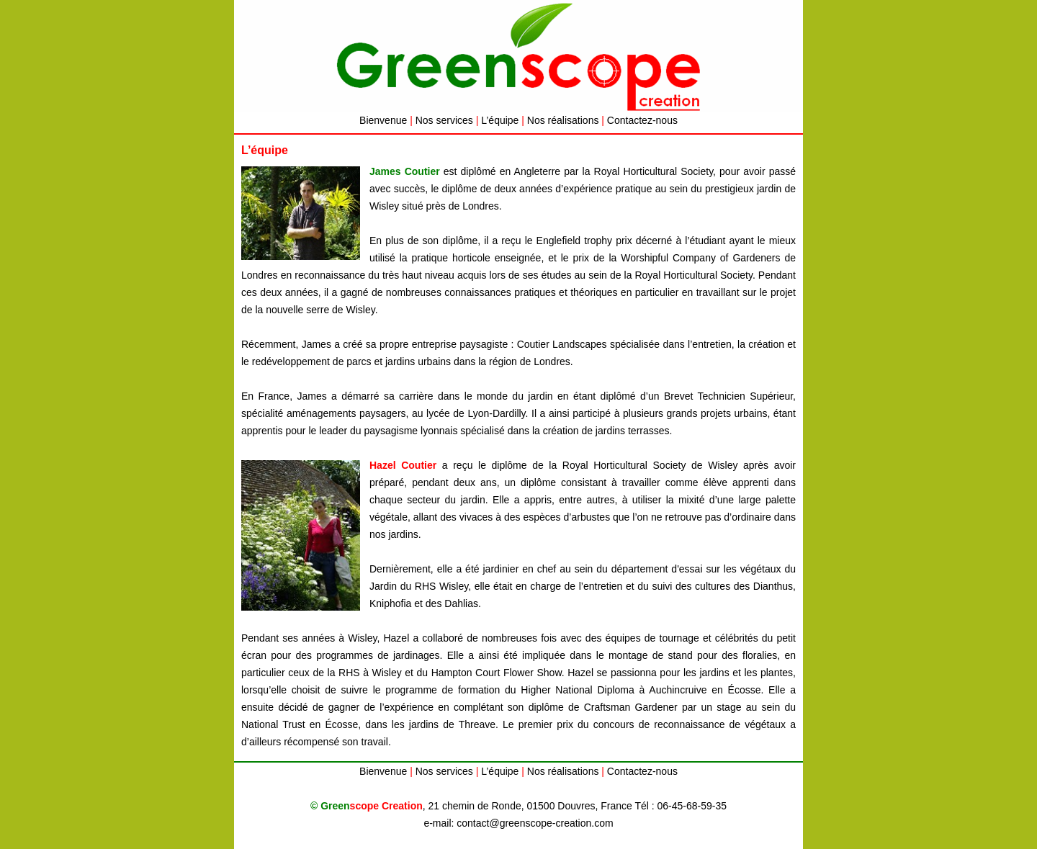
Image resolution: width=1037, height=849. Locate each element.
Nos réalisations (563, 120)
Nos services (444, 120)
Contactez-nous (642, 120)
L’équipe (499, 120)
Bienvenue (383, 120)
